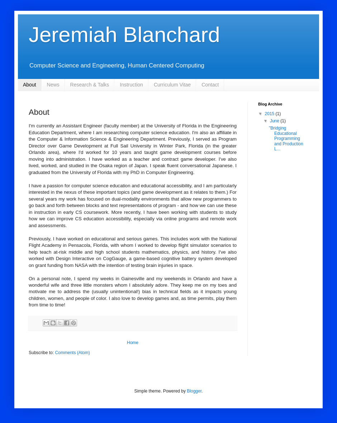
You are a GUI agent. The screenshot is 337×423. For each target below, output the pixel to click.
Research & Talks (89, 85)
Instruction (131, 85)
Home (132, 342)
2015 (270, 113)
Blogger (194, 391)
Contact (210, 85)
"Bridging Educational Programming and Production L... (286, 138)
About (29, 85)
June (275, 120)
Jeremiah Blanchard (124, 35)
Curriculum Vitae (172, 85)
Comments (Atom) (72, 352)
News (53, 85)
